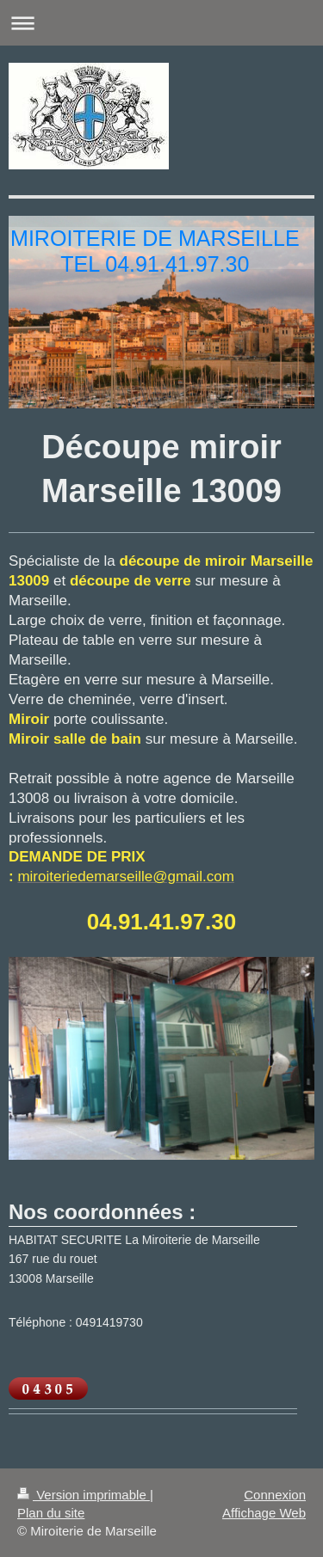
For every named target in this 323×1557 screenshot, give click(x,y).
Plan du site (50, 1512)
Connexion (275, 1494)
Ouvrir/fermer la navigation (161, 22)
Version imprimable (83, 1494)
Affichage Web (264, 1512)
